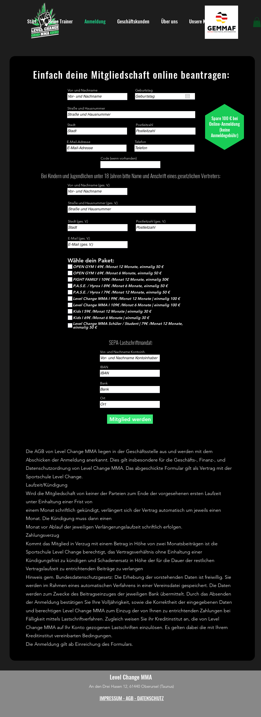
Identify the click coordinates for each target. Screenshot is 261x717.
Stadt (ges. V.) (78, 221)
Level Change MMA (131, 677)
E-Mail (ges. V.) (79, 238)
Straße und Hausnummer (86, 108)
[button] (257, 22)
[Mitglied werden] (130, 419)
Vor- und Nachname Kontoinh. (122, 352)
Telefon (140, 142)
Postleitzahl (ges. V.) (150, 221)
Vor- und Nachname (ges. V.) (88, 185)
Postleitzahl (144, 125)
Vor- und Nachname (82, 90)
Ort (102, 398)
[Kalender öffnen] (187, 96)
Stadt (71, 125)
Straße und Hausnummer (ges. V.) (92, 203)
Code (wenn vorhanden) (119, 158)
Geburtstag (144, 90)
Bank (104, 383)
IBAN (104, 367)
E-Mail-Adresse (78, 142)
